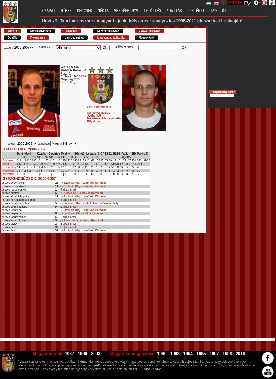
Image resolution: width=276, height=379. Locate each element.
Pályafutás (93, 121)
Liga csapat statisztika (111, 37)
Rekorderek (37, 37)
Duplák (12, 37)
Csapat (48, 10)
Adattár (174, 10)
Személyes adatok (98, 112)
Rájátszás (71, 30)
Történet (196, 10)
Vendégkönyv (126, 10)
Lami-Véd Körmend (101, 105)
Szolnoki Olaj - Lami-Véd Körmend (85, 182)
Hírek (65, 10)
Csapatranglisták (149, 30)
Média (103, 10)
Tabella (12, 30)
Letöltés (152, 10)
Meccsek (84, 10)
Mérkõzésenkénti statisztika (104, 118)
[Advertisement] (49, 287)
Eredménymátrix (40, 30)
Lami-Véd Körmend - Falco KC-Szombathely (91, 203)
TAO (213, 10)
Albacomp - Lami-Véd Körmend (83, 193)
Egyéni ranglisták (108, 30)
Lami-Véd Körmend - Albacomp (83, 213)
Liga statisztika (74, 37)
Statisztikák (94, 115)
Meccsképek (146, 37)
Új (224, 10)
